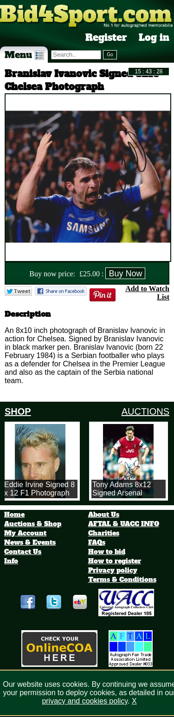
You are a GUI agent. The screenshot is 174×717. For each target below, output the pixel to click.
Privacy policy (112, 570)
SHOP (18, 411)
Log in (154, 37)
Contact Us (22, 551)
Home (14, 514)
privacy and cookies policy (85, 701)
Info (11, 561)
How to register (114, 561)
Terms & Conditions (122, 579)
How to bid (106, 551)
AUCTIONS (145, 411)
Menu (24, 55)
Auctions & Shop (32, 523)
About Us (103, 514)
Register (106, 37)
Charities (103, 533)
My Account (25, 533)
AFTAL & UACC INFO (123, 523)
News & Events (30, 542)
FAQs (96, 542)
